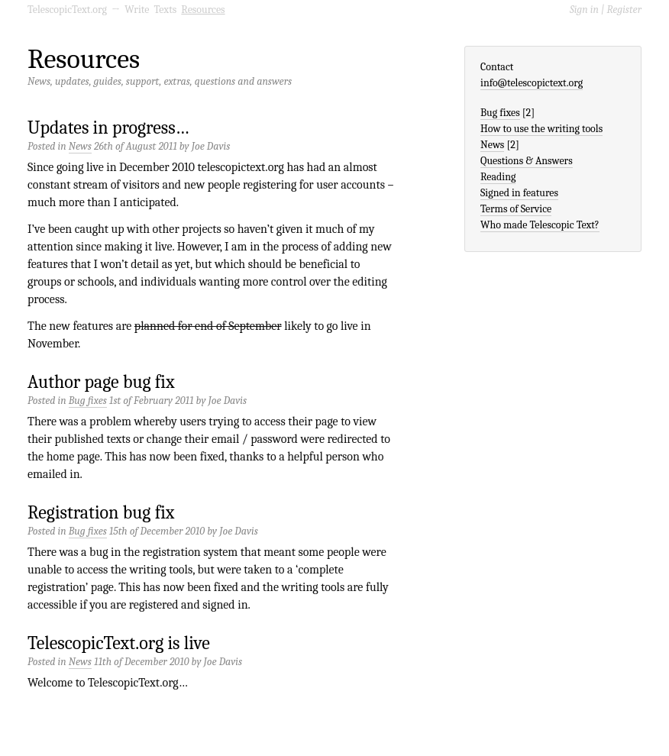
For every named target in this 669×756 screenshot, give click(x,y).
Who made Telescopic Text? (540, 224)
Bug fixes (88, 400)
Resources (203, 9)
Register (624, 9)
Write (136, 9)
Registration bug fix (100, 512)
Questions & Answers (526, 160)
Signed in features (519, 192)
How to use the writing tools (541, 128)
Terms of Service (515, 208)
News (80, 146)
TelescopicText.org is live (118, 643)
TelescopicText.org (67, 9)
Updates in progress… (108, 127)
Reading (497, 176)
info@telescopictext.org (531, 82)
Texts (165, 9)
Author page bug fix (101, 382)
